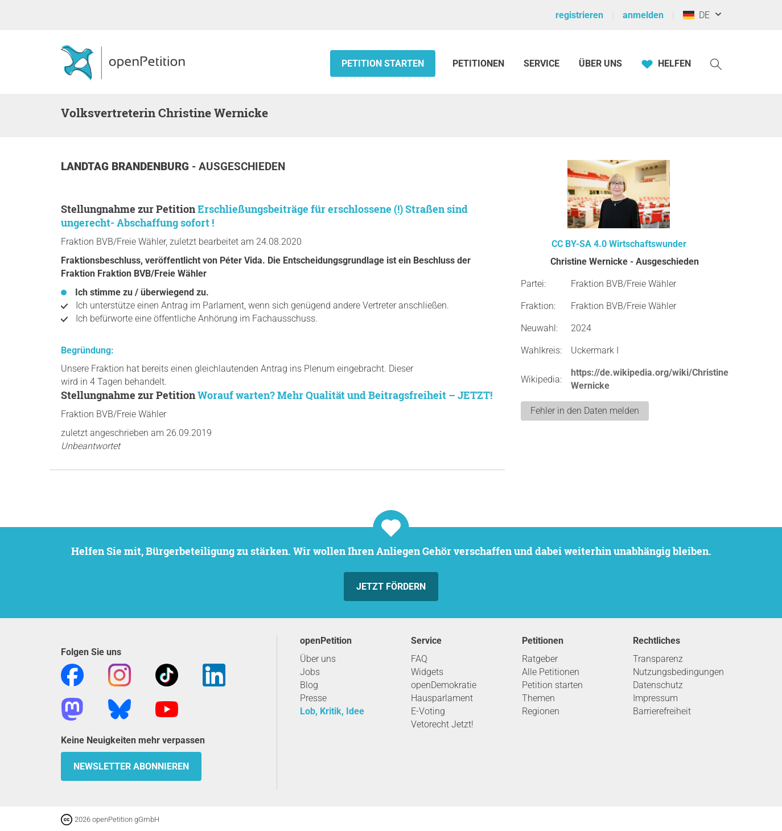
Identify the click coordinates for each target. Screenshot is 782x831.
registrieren (579, 15)
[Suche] (716, 63)
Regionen (540, 711)
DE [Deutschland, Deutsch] (696, 15)
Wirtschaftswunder (647, 243)
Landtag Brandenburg (126, 166)
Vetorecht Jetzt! (442, 724)
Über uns (318, 658)
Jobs (310, 672)
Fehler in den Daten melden (584, 410)
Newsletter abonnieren (131, 766)
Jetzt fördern (391, 586)
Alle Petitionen (550, 672)
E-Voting (428, 711)
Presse (313, 698)
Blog (309, 685)
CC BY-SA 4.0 (579, 243)
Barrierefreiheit (662, 711)
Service (541, 63)
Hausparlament (442, 698)
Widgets (427, 672)
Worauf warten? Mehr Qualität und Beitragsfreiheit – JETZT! (344, 395)
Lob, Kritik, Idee (332, 711)
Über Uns (600, 63)
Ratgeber (540, 658)
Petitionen (479, 63)
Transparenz (658, 658)
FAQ (419, 658)
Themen (538, 698)
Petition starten (382, 63)
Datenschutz (658, 685)
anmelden (643, 15)
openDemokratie (443, 685)
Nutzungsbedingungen (678, 672)
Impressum (655, 698)
